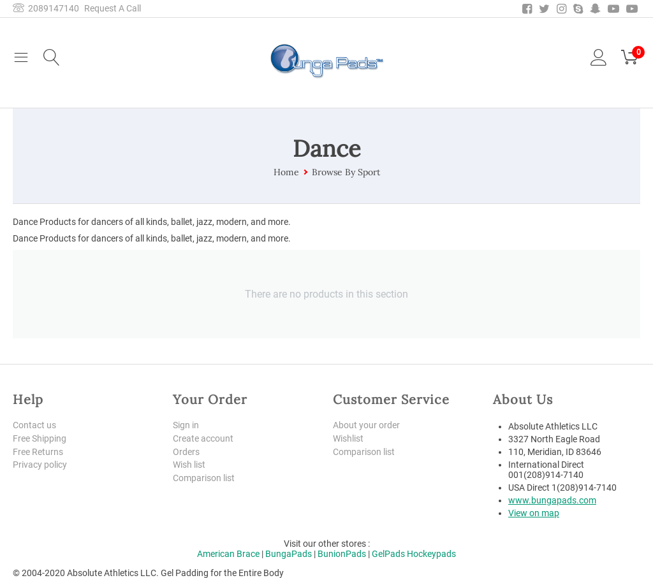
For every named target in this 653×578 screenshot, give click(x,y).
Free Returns (38, 452)
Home (286, 172)
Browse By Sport (346, 172)
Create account (203, 438)
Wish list (189, 465)
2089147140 (46, 8)
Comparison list (204, 478)
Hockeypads (431, 554)
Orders (186, 452)
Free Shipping (39, 438)
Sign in (186, 425)
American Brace (228, 554)
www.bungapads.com (552, 500)
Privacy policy (40, 465)
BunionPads (342, 554)
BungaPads (288, 554)
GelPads (388, 554)
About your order (366, 425)
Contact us (34, 425)
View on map (533, 513)
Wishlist (348, 438)
